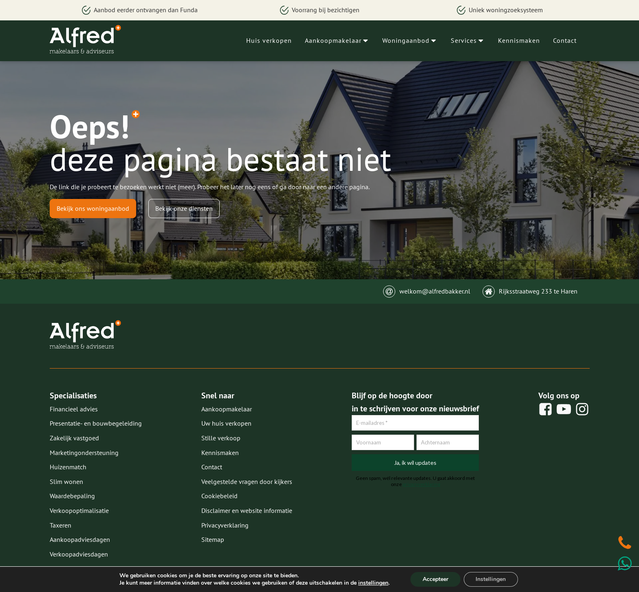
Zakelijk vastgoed (74, 438)
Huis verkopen (269, 40)
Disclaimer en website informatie (246, 510)
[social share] (545, 409)
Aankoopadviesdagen (80, 539)
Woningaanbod (410, 40)
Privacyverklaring (225, 525)
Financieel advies (74, 409)
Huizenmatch (68, 467)
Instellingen (491, 579)
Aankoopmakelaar (337, 40)
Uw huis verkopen (226, 423)
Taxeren (60, 525)
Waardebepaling (72, 496)
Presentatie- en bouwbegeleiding (96, 423)
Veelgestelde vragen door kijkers (246, 481)
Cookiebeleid (219, 496)
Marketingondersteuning (84, 452)
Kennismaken (519, 40)
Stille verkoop (220, 438)
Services (468, 40)
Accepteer (435, 579)
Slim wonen (66, 481)
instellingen (373, 583)
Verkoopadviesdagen (79, 554)
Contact (565, 40)
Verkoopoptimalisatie (79, 510)
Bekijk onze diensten (184, 208)
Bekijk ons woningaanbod (93, 208)
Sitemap (212, 539)
